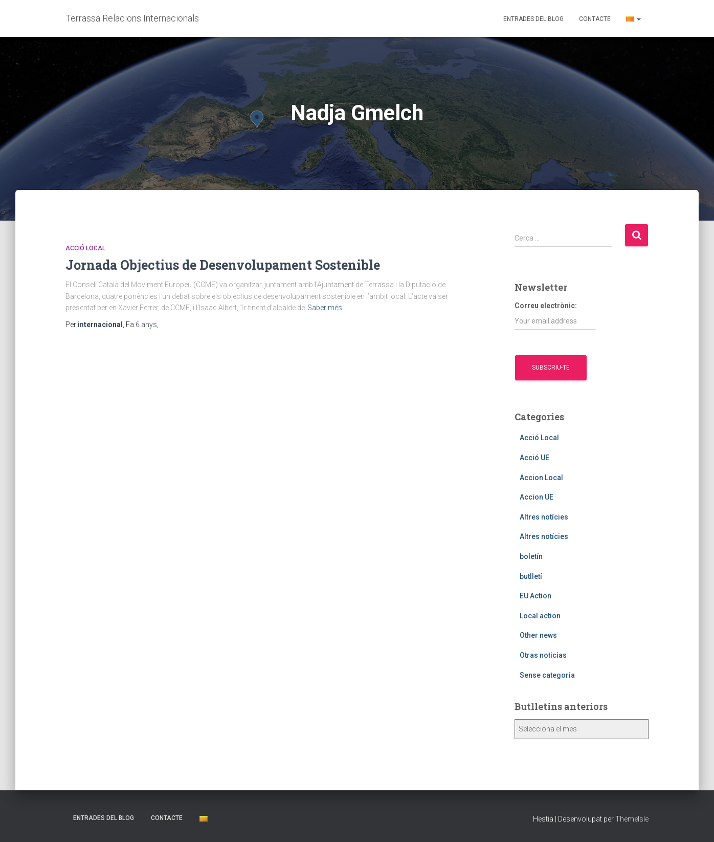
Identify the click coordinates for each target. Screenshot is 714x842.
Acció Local (85, 248)
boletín (531, 556)
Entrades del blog (533, 19)
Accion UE (536, 497)
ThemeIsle (632, 819)
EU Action (535, 596)
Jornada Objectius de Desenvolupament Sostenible (222, 264)
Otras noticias (543, 655)
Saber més (324, 308)
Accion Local (541, 477)
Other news (538, 635)
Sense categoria (547, 675)
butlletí (531, 576)
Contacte (595, 19)
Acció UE (534, 458)
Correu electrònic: (555, 315)
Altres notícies (544, 517)
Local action (540, 616)
